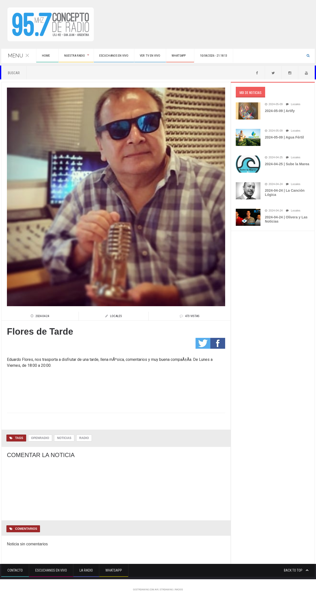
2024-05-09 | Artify (279, 111)
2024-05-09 (273, 105)
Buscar (14, 73)
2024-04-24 (273, 185)
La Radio (86, 571)
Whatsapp (113, 571)
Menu (19, 56)
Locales (293, 105)
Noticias (64, 438)
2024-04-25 (273, 158)
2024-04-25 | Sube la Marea (287, 164)
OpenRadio (40, 438)
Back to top (296, 571)
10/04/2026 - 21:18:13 (237, 56)
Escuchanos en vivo (123, 56)
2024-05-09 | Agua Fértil (284, 138)
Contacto (15, 571)
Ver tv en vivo (164, 56)
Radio (84, 438)
